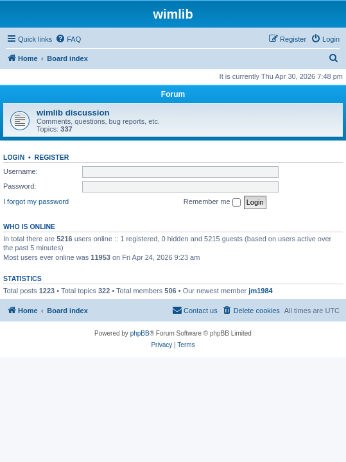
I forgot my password (36, 201)
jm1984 (260, 291)
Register (52, 157)
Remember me (212, 202)
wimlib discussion (73, 112)
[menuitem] (68, 39)
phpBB (140, 333)
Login (13, 157)
